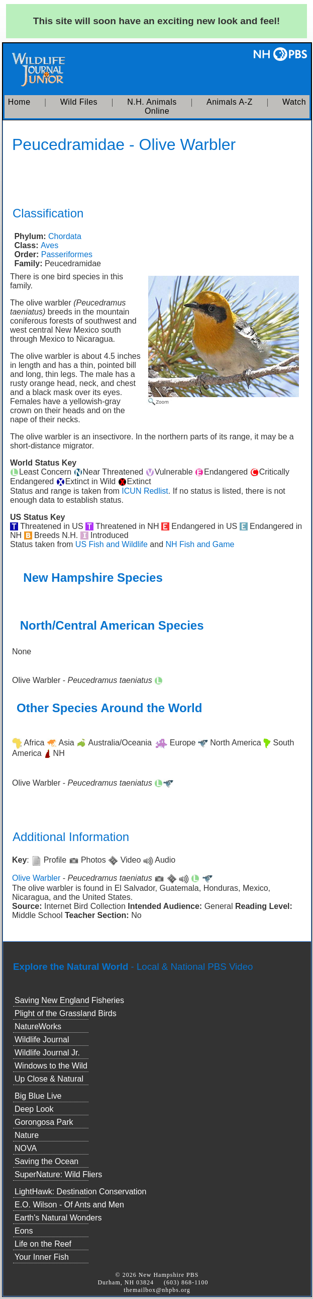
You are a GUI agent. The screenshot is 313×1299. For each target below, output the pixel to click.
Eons (24, 1231)
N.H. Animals (151, 102)
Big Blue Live (38, 1096)
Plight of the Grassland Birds (66, 1013)
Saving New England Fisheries (69, 1000)
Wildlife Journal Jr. (47, 1052)
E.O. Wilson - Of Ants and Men (69, 1204)
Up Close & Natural (49, 1079)
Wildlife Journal (42, 1039)
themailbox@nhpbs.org (157, 1289)
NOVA (26, 1148)
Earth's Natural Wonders (58, 1217)
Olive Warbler (36, 878)
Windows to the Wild (51, 1065)
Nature (27, 1135)
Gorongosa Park (44, 1122)
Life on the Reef (43, 1244)
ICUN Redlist (145, 491)
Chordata (64, 236)
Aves (49, 245)
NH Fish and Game (199, 544)
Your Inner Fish (42, 1257)
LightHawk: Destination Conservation (80, 1191)
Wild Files (78, 102)
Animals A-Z (229, 102)
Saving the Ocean (46, 1161)
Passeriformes (66, 254)
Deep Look (34, 1109)
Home (19, 102)
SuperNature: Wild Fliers (58, 1174)
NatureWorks (38, 1026)
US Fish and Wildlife (111, 544)
